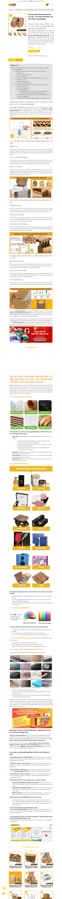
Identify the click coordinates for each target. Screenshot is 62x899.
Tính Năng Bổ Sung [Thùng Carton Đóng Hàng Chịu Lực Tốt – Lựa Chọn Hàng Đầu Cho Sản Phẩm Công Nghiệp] (22, 89)
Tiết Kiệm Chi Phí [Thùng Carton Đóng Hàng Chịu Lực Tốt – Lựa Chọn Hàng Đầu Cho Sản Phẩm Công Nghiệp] (21, 79)
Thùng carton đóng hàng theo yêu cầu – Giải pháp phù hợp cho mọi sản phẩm (46, 866)
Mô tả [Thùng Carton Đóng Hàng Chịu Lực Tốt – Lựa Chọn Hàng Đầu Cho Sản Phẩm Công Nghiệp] (11, 60)
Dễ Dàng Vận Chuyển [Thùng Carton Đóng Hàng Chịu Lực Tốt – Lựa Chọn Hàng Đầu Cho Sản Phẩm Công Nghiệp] (22, 81)
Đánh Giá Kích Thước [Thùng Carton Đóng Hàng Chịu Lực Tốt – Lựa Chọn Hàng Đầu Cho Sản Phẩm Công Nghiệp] (22, 86)
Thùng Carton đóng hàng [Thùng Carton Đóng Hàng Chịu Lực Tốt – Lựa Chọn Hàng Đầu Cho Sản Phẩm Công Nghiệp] (30, 9)
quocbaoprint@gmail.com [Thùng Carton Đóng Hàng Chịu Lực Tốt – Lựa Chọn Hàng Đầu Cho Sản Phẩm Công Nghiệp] (37, 1)
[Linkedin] (39, 56)
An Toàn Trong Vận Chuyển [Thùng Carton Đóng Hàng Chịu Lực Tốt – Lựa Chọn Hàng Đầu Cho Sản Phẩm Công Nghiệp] (24, 74)
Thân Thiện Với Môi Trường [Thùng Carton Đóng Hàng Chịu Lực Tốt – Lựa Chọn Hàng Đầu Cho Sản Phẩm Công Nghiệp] (24, 83)
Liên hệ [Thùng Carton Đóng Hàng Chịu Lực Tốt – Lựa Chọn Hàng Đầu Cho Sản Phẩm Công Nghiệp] (34, 51)
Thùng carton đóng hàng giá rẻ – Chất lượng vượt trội (31, 866)
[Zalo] (48, 56)
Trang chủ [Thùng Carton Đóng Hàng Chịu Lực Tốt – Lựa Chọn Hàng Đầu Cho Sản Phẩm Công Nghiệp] (12, 9)
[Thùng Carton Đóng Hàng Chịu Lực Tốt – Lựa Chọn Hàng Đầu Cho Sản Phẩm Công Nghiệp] (12, 5)
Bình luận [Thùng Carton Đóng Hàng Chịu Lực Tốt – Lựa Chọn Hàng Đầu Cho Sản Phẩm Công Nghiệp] (19, 60)
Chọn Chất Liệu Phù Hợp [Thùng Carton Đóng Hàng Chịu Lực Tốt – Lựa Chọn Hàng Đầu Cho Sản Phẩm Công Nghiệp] (23, 88)
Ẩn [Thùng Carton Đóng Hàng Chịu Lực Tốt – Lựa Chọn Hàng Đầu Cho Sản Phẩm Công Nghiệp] (17, 65)
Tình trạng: (31, 47)
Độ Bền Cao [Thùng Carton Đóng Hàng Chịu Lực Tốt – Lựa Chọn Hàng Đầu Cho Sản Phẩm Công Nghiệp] (20, 73)
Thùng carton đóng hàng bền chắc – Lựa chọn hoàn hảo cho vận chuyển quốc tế (46, 886)
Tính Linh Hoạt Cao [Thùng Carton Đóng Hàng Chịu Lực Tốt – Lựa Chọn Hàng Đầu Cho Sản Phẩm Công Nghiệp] (22, 76)
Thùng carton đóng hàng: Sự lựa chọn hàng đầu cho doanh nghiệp (15, 866)
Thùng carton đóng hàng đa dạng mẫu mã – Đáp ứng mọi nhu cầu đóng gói (31, 886)
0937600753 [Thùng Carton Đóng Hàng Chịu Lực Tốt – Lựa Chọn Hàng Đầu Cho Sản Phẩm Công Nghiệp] (25, 1)
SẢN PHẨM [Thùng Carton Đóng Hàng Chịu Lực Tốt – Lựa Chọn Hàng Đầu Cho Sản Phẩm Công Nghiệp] (19, 9)
